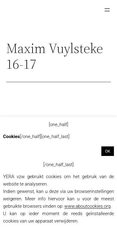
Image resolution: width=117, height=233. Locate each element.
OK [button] (107, 151)
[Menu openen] (107, 10)
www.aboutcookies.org (87, 206)
